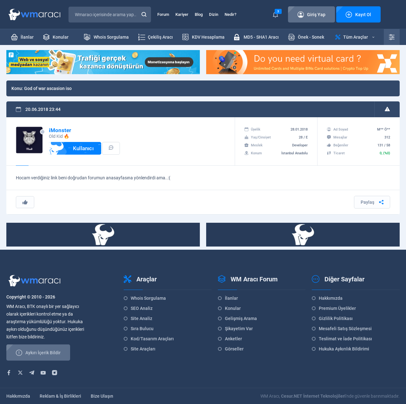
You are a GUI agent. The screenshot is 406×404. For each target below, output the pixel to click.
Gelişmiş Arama (241, 318)
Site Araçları (143, 348)
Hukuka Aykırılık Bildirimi (344, 348)
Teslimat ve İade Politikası (345, 338)
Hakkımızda (331, 298)
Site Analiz (141, 318)
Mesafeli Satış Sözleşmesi (345, 328)
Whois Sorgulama (148, 298)
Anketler (233, 338)
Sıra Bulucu (142, 328)
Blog (199, 14)
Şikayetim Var (239, 328)
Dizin (213, 14)
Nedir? (230, 14)
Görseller (234, 348)
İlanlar (231, 298)
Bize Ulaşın (102, 396)
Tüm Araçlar (354, 37)
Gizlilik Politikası (336, 318)
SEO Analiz (142, 308)
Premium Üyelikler (337, 308)
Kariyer (181, 14)
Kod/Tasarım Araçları (152, 338)
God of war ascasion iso (48, 88)
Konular (233, 308)
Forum (163, 14)
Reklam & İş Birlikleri (60, 396)
